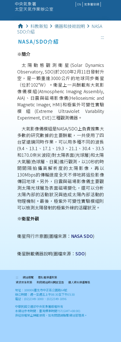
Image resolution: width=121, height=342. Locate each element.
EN (79, 4)
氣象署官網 (91, 4)
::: (102, 37)
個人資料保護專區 (79, 282)
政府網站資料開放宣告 (50, 282)
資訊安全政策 (24, 282)
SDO (80, 253)
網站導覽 (28, 277)
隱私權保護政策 (47, 277)
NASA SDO (82, 236)
